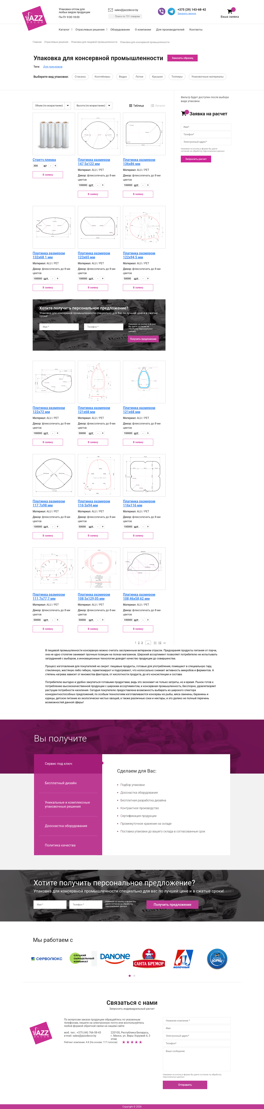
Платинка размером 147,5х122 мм (94, 162)
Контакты (196, 29)
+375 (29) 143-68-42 (191, 9)
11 (155, 642)
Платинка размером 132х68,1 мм (49, 255)
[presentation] (65, 339)
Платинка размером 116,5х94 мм (94, 503)
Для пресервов (52, 66)
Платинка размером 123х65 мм (94, 255)
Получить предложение (143, 339)
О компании (143, 29)
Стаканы (80, 76)
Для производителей (170, 29)
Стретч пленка (44, 160)
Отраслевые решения (90, 29)
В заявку (48, 174)
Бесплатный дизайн (61, 783)
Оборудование (120, 29)
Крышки (157, 76)
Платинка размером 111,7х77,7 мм (49, 596)
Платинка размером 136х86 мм (139, 162)
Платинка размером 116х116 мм (139, 503)
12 (159, 642)
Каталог (64, 29)
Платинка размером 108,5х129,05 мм (94, 596)
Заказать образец (182, 58)
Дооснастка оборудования (66, 826)
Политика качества (60, 845)
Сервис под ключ (58, 764)
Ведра (123, 76)
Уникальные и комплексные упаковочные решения (67, 804)
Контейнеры (102, 76)
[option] (132, 958)
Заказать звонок (186, 13)
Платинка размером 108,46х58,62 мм (139, 596)
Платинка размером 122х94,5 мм (139, 255)
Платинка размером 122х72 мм (49, 410)
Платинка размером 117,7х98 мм (49, 503)
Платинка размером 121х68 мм (94, 410)
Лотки (139, 76)
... (148, 642)
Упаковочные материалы (207, 76)
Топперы (177, 76)
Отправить (185, 1084)
